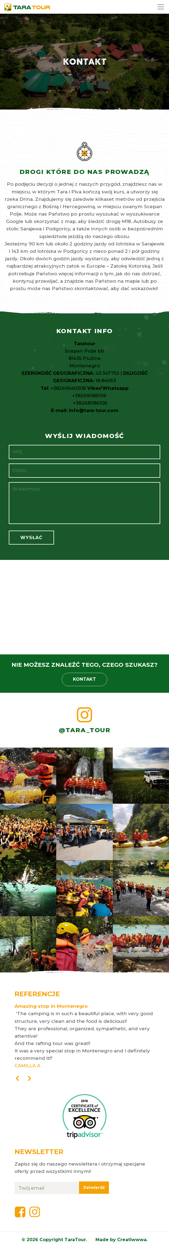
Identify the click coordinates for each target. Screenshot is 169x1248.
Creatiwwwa (132, 1239)
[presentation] (17, 1079)
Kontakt (84, 679)
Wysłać (31, 537)
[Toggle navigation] (161, 7)
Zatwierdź (94, 1187)
